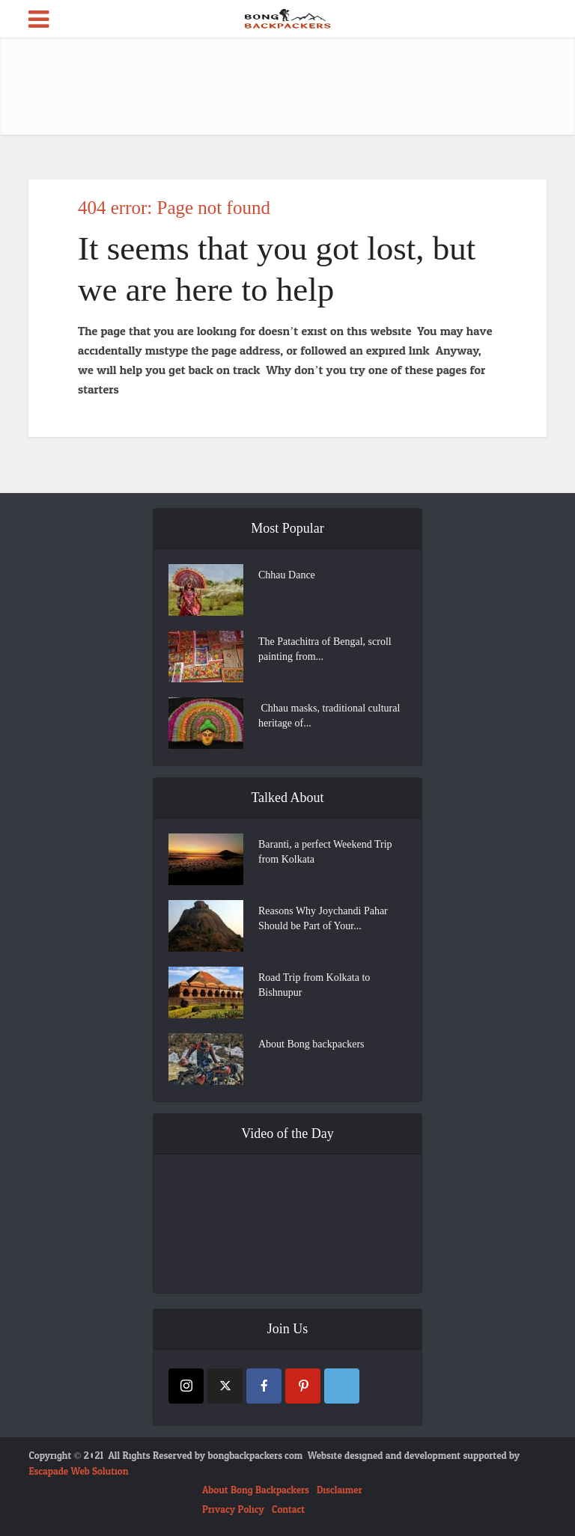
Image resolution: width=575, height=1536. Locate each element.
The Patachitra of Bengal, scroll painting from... (325, 649)
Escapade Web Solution (78, 1472)
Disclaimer (339, 1490)
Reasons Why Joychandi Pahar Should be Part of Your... (323, 918)
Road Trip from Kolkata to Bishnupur (314, 985)
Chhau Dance (286, 575)
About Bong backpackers (311, 1044)
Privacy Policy (233, 1510)
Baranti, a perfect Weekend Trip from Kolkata (325, 852)
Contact (288, 1510)
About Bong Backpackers (255, 1490)
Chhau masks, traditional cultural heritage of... (329, 716)
